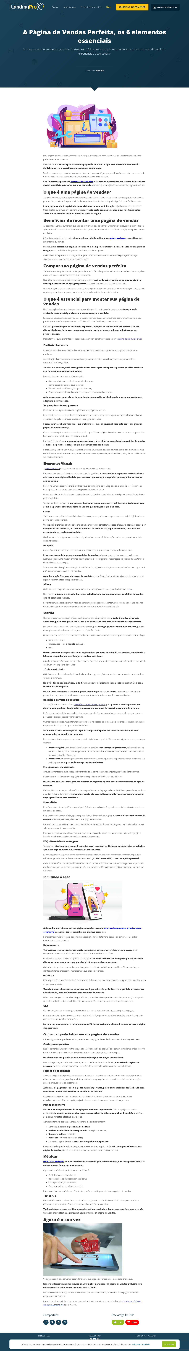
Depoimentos (69, 7)
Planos (55, 7)
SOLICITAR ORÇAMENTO (132, 7)
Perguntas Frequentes (91, 7)
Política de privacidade (146, 1336)
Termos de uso (43, 1336)
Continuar (169, 1344)
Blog (108, 7)
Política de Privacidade (141, 1344)
